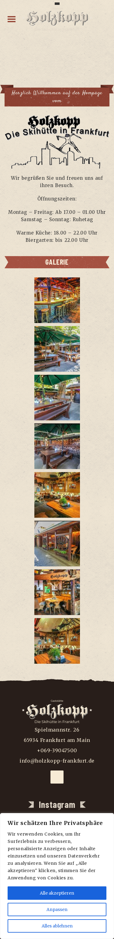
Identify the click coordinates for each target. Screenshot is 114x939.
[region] (57, 876)
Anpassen (57, 909)
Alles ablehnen (57, 926)
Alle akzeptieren (57, 893)
